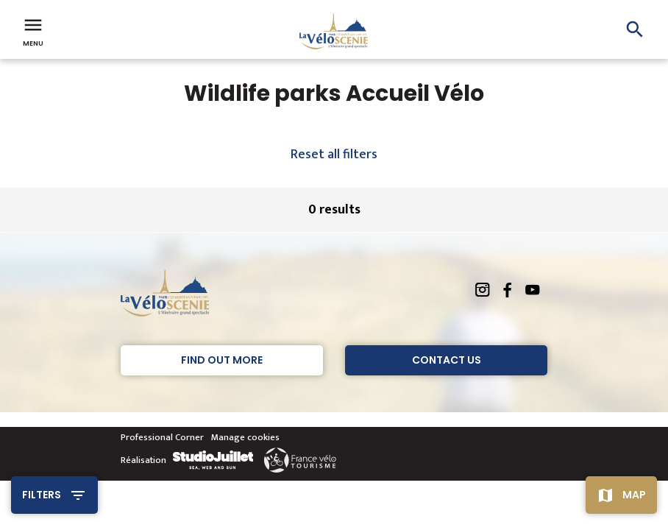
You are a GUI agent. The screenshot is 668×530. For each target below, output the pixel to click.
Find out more (222, 360)
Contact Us (446, 360)
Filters (41, 494)
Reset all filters (334, 155)
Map (634, 494)
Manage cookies (245, 437)
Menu (33, 31)
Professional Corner (162, 437)
